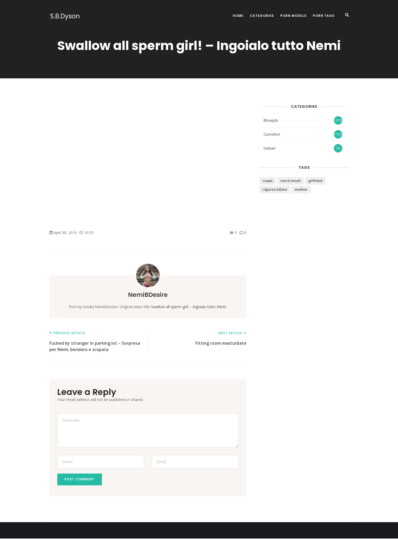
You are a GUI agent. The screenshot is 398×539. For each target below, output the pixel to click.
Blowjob (270, 120)
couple (268, 181)
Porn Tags (324, 15)
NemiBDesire (148, 294)
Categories (262, 15)
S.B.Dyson (64, 16)
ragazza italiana (275, 189)
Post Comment (80, 479)
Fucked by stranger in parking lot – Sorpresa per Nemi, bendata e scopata (96, 341)
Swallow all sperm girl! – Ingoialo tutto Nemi (188, 306)
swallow (301, 189)
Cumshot (271, 134)
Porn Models (293, 15)
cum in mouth (290, 181)
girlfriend (315, 181)
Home (238, 15)
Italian (269, 148)
